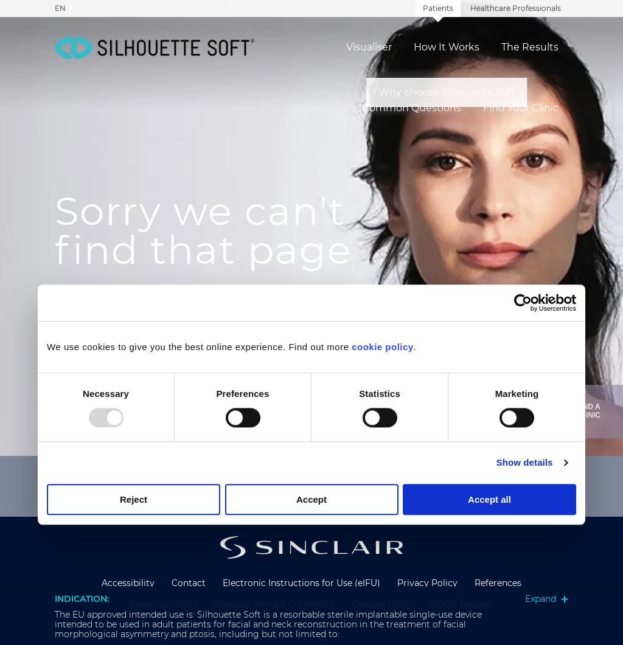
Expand (546, 599)
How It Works (446, 47)
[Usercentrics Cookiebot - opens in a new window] (523, 303)
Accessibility (128, 583)
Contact (189, 583)
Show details (524, 463)
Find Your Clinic (521, 108)
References (498, 583)
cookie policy (383, 347)
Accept (311, 499)
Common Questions (411, 108)
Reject (133, 499)
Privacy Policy (427, 583)
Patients (438, 8)
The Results (530, 47)
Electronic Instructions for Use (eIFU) (301, 583)
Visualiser (369, 47)
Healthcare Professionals (515, 8)
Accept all (489, 499)
